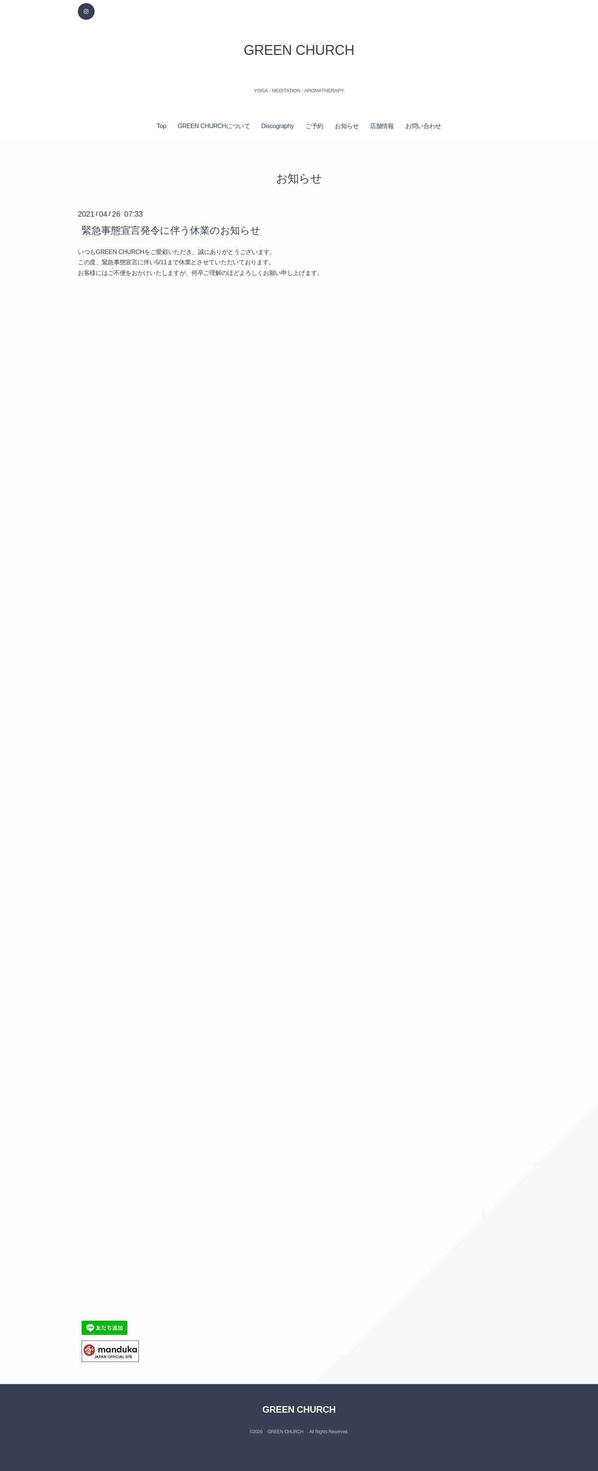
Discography (277, 126)
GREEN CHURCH (299, 50)
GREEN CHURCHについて (214, 126)
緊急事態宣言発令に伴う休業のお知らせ (171, 230)
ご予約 (314, 126)
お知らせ (347, 126)
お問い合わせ (423, 126)
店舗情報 (382, 126)
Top (161, 126)
